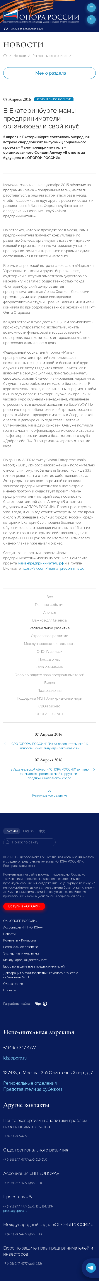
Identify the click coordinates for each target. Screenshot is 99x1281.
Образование (13, 984)
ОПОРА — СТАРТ (49, 714)
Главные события (49, 605)
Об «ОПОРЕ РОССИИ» (20, 921)
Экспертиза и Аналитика (21, 953)
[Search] (29, 842)
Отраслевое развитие (49, 636)
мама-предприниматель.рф (41, 566)
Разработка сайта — (25, 1003)
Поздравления (49, 691)
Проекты (9, 990)
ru (91, 19)
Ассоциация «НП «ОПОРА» (23, 927)
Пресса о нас (49, 659)
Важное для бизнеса (49, 620)
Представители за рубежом (32, 1089)
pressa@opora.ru (15, 1210)
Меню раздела (50, 73)
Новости (20, 55)
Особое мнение (49, 667)
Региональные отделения (30, 1083)
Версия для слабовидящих (23, 29)
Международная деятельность (49, 644)
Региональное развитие (49, 55)
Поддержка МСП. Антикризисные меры (49, 698)
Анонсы (49, 612)
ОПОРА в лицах (49, 652)
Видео (49, 683)
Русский (11, 831)
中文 (42, 831)
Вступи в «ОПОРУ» (24, 906)
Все (49, 597)
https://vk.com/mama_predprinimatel (53, 571)
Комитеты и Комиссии (19, 940)
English (28, 831)
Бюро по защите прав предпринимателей (49, 675)
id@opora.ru (15, 1058)
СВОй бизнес (49, 706)
